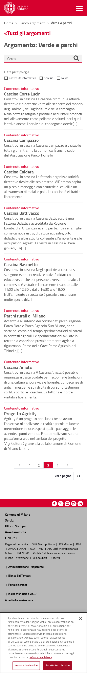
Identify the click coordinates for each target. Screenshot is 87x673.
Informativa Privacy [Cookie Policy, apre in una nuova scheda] (41, 657)
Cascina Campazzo (21, 140)
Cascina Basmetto (21, 264)
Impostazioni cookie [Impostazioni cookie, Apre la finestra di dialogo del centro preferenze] (26, 665)
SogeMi (55, 558)
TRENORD (23, 553)
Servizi (9, 520)
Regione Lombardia (16, 544)
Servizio (48, 78)
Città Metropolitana (43, 544)
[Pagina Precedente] (19, 465)
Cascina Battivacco (21, 213)
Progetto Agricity (20, 413)
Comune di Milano (17, 514)
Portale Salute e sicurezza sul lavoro (54, 553)
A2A (33, 548)
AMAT (23, 548)
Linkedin (80, 503)
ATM (78, 544)
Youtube (67, 503)
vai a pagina (63, 476)
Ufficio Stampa (15, 526)
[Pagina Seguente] (67, 465)
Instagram (74, 503)
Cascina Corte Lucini (23, 93)
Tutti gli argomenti (29, 33)
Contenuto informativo (22, 78)
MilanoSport (40, 558)
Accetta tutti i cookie (57, 665)
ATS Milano (65, 544)
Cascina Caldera (19, 171)
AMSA (12, 548)
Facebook (54, 503)
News (64, 78)
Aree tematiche (15, 532)
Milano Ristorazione (17, 558)
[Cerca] (76, 59)
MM (41, 548)
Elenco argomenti (32, 23)
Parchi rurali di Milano (25, 315)
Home (8, 23)
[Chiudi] (80, 618)
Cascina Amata (18, 367)
